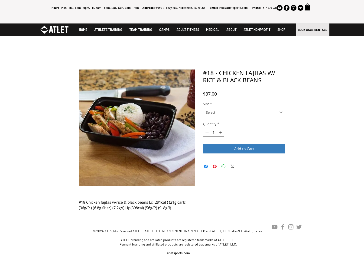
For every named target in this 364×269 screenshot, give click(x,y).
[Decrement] (206, 132)
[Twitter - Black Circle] (300, 8)
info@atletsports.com (233, 8)
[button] (307, 6)
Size (207, 104)
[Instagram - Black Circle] (293, 8)
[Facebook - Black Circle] (286, 8)
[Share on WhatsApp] (223, 166)
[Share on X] (232, 166)
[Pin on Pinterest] (215, 166)
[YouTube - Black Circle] (280, 8)
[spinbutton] (213, 132)
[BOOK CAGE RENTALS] (312, 29)
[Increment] (221, 132)
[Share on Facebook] (206, 166)
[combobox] (244, 112)
